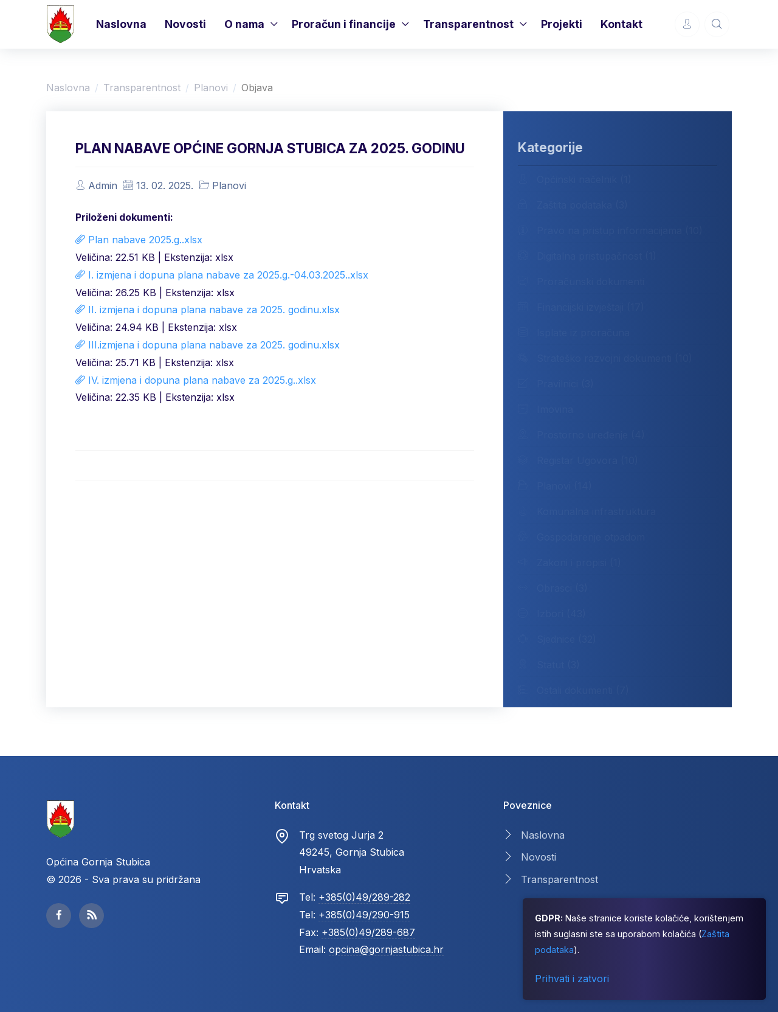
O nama (244, 24)
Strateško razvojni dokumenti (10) (605, 357)
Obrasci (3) (553, 587)
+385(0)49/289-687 (368, 932)
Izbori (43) (552, 613)
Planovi (211, 87)
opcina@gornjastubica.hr (386, 949)
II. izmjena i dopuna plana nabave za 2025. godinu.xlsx (207, 309)
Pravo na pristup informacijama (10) (610, 230)
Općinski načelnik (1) (575, 179)
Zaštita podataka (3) (573, 204)
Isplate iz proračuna (574, 332)
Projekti (561, 24)
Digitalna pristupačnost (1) (587, 255)
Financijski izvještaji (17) (581, 306)
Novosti (185, 24)
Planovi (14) (555, 485)
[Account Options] (687, 24)
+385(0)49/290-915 (364, 915)
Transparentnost (468, 24)
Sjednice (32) (557, 638)
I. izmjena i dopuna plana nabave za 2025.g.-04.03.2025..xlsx (221, 275)
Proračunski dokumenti (581, 281)
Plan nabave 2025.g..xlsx (138, 240)
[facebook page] (58, 915)
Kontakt (621, 24)
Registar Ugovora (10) (578, 459)
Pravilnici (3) (556, 383)
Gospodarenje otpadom (581, 536)
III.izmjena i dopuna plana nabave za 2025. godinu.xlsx (207, 345)
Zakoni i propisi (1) (569, 562)
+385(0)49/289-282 (364, 897)
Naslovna (121, 24)
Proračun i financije (344, 24)
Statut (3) (549, 664)
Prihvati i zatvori (572, 978)
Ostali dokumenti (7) (573, 689)
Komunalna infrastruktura (587, 511)
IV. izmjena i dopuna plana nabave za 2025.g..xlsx (195, 380)
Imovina (545, 408)
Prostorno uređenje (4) (581, 434)
